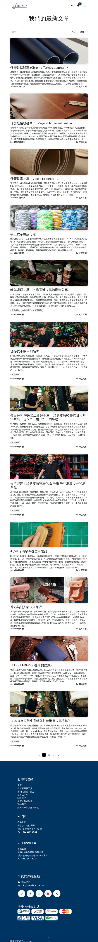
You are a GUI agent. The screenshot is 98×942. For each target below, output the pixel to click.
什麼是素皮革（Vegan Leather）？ (34, 179)
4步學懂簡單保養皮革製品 (28, 551)
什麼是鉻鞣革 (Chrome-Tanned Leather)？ (39, 68)
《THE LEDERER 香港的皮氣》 (31, 665)
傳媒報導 (83, 379)
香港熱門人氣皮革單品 (26, 607)
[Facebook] (30, 893)
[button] (83, 31)
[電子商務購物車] (71, 5)
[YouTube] (48, 893)
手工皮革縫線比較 (23, 234)
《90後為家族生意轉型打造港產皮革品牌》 (40, 721)
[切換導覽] (85, 6)
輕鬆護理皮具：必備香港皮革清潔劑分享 (39, 290)
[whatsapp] (39, 893)
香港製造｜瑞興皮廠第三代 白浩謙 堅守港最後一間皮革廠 (47, 485)
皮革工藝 (83, 86)
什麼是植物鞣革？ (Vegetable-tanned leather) (41, 123)
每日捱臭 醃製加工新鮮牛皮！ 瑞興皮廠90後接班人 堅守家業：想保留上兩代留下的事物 (48, 417)
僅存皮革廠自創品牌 (24, 351)
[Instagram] (21, 893)
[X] (56, 893)
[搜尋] (73, 31)
